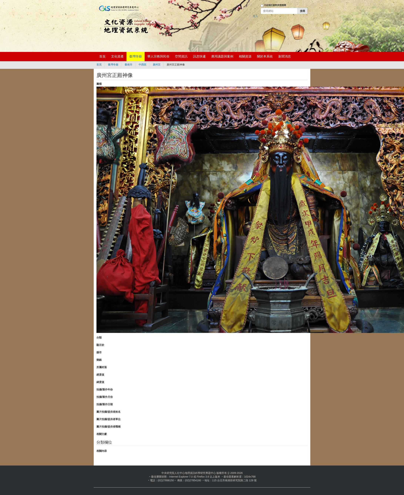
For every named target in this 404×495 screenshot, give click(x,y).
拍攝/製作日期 (104, 404)
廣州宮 (157, 64)
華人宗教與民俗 (158, 56)
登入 (255, 16)
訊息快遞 (199, 56)
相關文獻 (101, 433)
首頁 (102, 56)
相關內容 (101, 450)
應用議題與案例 (222, 56)
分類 (99, 337)
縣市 (99, 352)
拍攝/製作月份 (104, 396)
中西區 (142, 64)
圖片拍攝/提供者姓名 (108, 411)
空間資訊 (181, 56)
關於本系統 (265, 56)
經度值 (100, 374)
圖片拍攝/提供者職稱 (108, 426)
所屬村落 (101, 367)
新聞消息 (284, 56)
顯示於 (100, 344)
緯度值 (100, 382)
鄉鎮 (99, 359)
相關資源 (245, 56)
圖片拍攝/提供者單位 (108, 419)
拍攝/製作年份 (104, 389)
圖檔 (99, 83)
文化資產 (117, 56)
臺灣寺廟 (135, 56)
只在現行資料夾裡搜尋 (275, 5)
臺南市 (128, 64)
